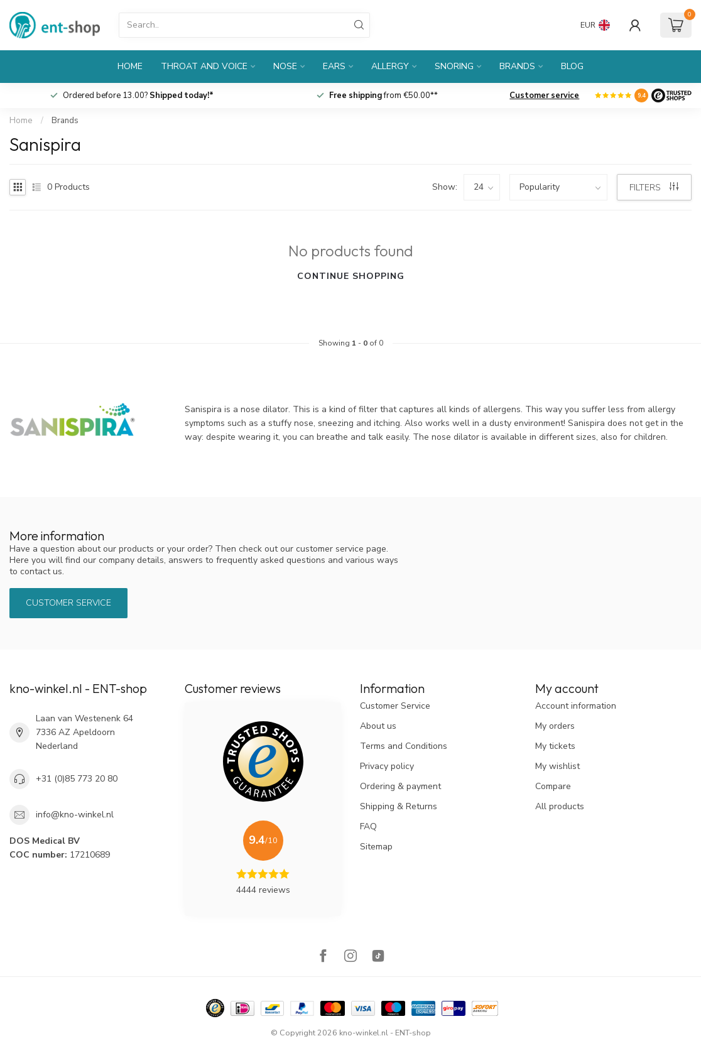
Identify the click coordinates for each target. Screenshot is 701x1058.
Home (130, 66)
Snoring (454, 66)
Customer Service (395, 706)
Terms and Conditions (403, 746)
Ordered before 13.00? (138, 95)
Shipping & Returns (398, 806)
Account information (575, 706)
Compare (553, 786)
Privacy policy (387, 766)
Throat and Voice (204, 66)
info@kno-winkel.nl (75, 815)
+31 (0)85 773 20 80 (76, 779)
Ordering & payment (400, 786)
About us (378, 726)
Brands (517, 66)
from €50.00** (383, 95)
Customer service (544, 95)
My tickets (555, 746)
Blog (572, 66)
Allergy (390, 66)
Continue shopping (351, 276)
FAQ (368, 826)
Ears (334, 66)
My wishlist (557, 766)
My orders (555, 726)
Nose (285, 66)
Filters (653, 188)
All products (559, 806)
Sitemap (376, 847)
